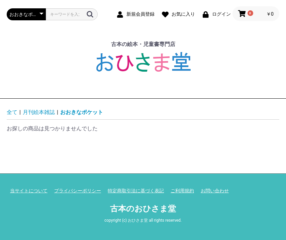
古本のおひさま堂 (143, 208)
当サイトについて (28, 190)
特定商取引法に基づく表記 (136, 190)
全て (12, 112)
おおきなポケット (81, 112)
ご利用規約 (182, 190)
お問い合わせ (215, 190)
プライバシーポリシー (77, 190)
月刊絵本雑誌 (39, 112)
